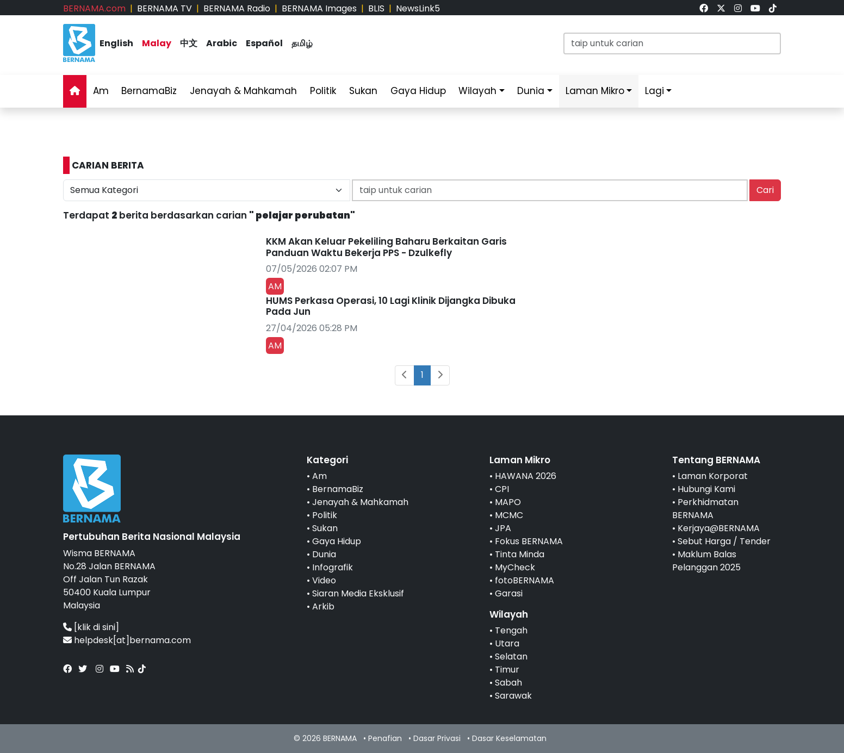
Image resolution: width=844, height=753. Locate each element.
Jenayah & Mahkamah (243, 90)
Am (101, 90)
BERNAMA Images (319, 8)
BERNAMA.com (94, 8)
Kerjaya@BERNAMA (719, 528)
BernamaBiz (149, 90)
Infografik (332, 567)
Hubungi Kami (706, 489)
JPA (503, 528)
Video (324, 580)
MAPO (508, 502)
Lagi (654, 90)
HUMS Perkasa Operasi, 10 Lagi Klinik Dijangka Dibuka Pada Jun (391, 306)
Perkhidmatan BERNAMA (705, 508)
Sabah (508, 682)
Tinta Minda (519, 554)
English (116, 43)
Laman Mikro (595, 90)
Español (264, 43)
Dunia (530, 90)
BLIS (376, 8)
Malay (156, 43)
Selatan (511, 656)
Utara (507, 643)
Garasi (509, 593)
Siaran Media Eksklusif (358, 593)
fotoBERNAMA (524, 580)
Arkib (323, 606)
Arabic (221, 43)
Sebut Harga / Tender (724, 541)
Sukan (363, 90)
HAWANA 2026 (525, 476)
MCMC (509, 515)
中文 (188, 43)
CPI (502, 489)
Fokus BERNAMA (529, 541)
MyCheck (515, 567)
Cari (765, 190)
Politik (323, 90)
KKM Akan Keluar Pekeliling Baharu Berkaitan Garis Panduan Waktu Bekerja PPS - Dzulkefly (386, 247)
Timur (507, 669)
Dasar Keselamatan (509, 738)
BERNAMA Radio (236, 8)
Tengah (511, 630)
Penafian (385, 738)
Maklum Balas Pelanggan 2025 (706, 561)
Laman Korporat (713, 476)
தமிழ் (302, 43)
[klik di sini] (96, 627)
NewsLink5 (418, 8)
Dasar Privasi (437, 738)
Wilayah (477, 90)
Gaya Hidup (418, 90)
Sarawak (513, 695)
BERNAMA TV (164, 8)
